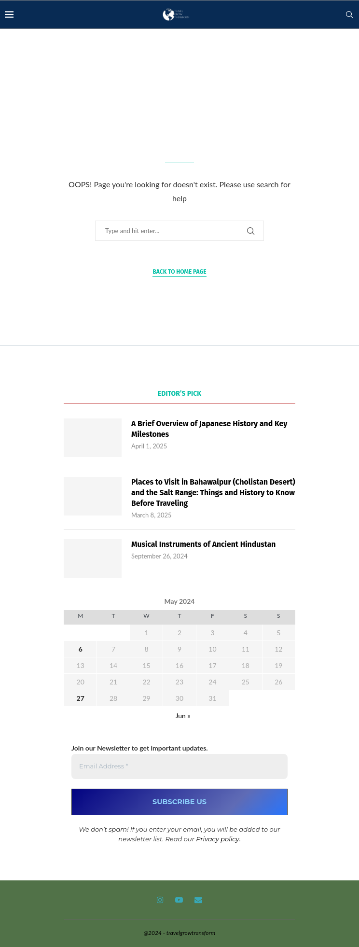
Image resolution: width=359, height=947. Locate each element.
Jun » (183, 716)
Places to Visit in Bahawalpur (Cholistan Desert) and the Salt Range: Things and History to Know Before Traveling (212, 492)
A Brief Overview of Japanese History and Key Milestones (210, 429)
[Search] (349, 14)
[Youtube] (179, 900)
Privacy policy (217, 839)
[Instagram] (160, 900)
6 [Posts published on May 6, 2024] (81, 649)
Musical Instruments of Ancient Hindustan (204, 544)
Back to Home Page (179, 271)
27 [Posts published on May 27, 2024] (80, 699)
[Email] (198, 900)
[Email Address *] (179, 767)
